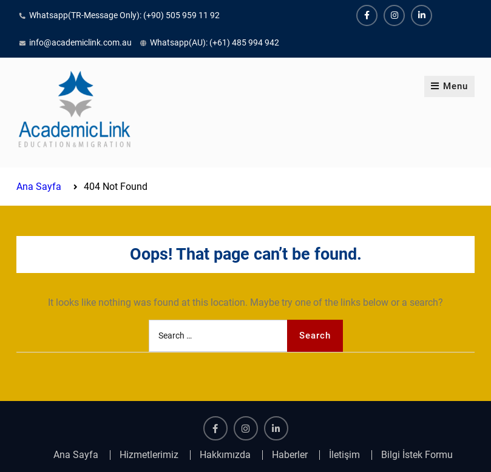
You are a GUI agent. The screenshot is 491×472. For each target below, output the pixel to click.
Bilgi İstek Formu (417, 455)
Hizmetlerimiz (149, 455)
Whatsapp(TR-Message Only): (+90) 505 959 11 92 (124, 15)
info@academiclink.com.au (80, 42)
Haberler (290, 455)
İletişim (344, 455)
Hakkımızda (225, 455)
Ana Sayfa (75, 455)
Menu (449, 86)
